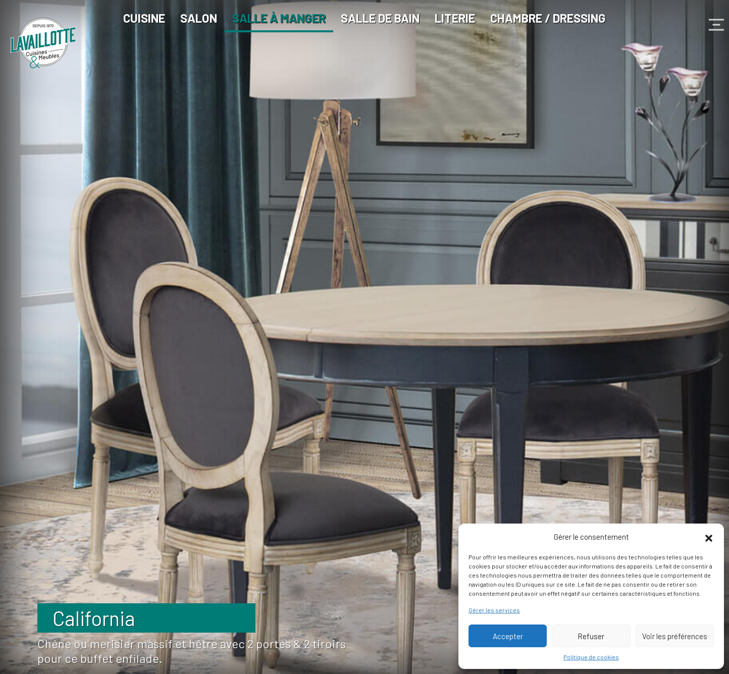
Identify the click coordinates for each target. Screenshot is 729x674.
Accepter (508, 636)
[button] (709, 537)
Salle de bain (380, 18)
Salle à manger (279, 18)
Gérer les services (494, 609)
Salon (198, 18)
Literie (455, 18)
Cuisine (144, 18)
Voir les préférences (674, 636)
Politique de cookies (591, 656)
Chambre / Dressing (548, 18)
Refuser (591, 636)
